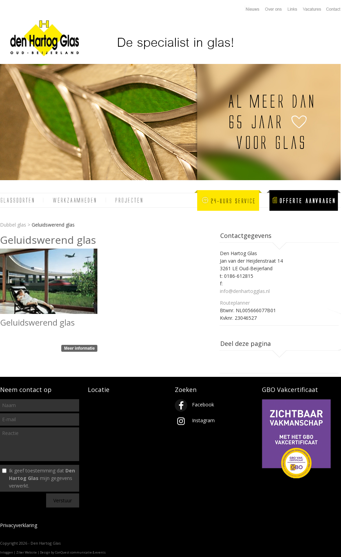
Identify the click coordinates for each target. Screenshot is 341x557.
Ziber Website (26, 552)
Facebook (194, 404)
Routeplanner (235, 302)
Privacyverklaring (18, 525)
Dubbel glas (13, 224)
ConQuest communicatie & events (80, 552)
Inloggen (6, 552)
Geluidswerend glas (37, 322)
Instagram (195, 420)
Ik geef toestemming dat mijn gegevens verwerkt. (42, 478)
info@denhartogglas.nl (245, 291)
